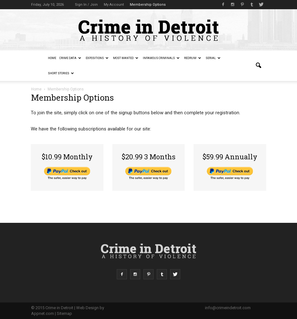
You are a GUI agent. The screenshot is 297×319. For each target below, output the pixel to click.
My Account (114, 5)
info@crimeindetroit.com (228, 307)
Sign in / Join (86, 5)
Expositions (97, 58)
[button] (258, 65)
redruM (192, 58)
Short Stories (61, 73)
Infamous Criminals (161, 58)
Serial (213, 58)
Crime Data (70, 58)
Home (52, 58)
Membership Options (148, 5)
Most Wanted (125, 58)
